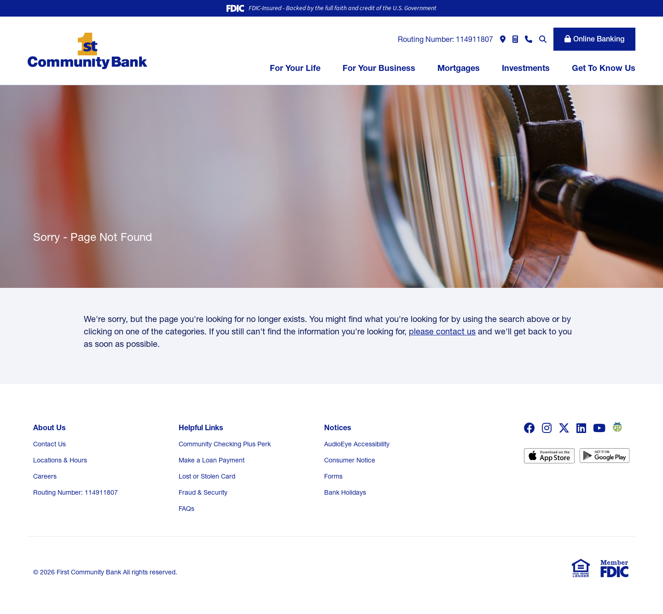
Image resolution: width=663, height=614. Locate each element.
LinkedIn (581, 427)
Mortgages (458, 68)
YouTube (599, 427)
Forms (333, 476)
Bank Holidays (345, 492)
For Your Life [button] (295, 68)
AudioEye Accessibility (357, 444)
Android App (604, 458)
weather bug (616, 427)
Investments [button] (526, 68)
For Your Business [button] (379, 68)
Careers (45, 476)
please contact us (442, 331)
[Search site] (543, 39)
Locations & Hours (60, 460)
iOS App (549, 458)
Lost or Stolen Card (207, 476)
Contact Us (49, 444)
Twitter (564, 427)
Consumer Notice (349, 460)
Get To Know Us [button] (603, 68)
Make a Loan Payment (211, 460)
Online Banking (598, 38)
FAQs (186, 508)
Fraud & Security (203, 492)
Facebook (529, 427)
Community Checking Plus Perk (225, 444)
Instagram (547, 427)
